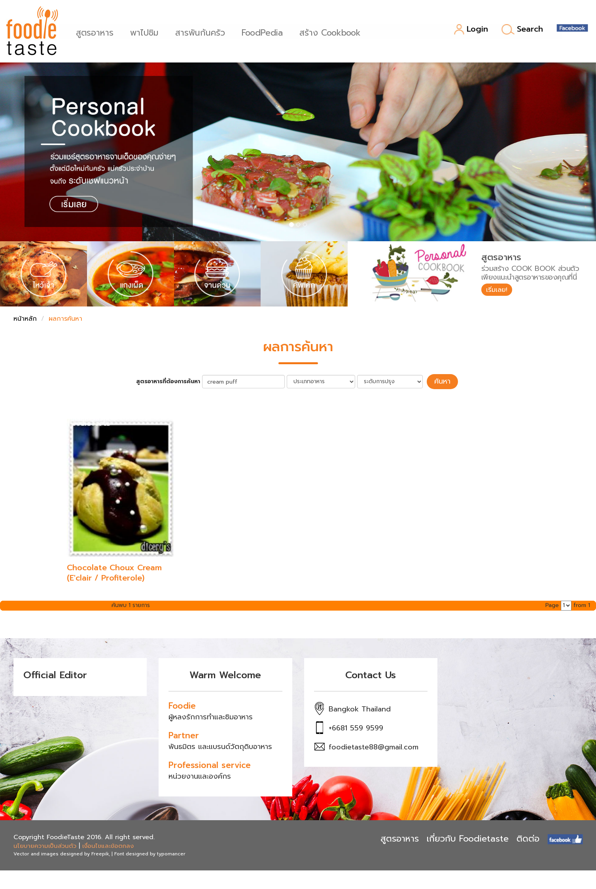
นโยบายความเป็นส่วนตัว (44, 844)
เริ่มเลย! (499, 290)
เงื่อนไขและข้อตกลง (108, 844)
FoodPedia (264, 31)
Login (471, 29)
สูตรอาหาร (97, 31)
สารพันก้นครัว (202, 31)
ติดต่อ (528, 837)
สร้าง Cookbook (332, 31)
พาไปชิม (146, 31)
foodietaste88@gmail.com (373, 745)
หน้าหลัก (25, 318)
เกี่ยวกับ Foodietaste (468, 837)
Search (522, 29)
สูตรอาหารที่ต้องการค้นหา (172, 381)
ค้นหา (442, 381)
